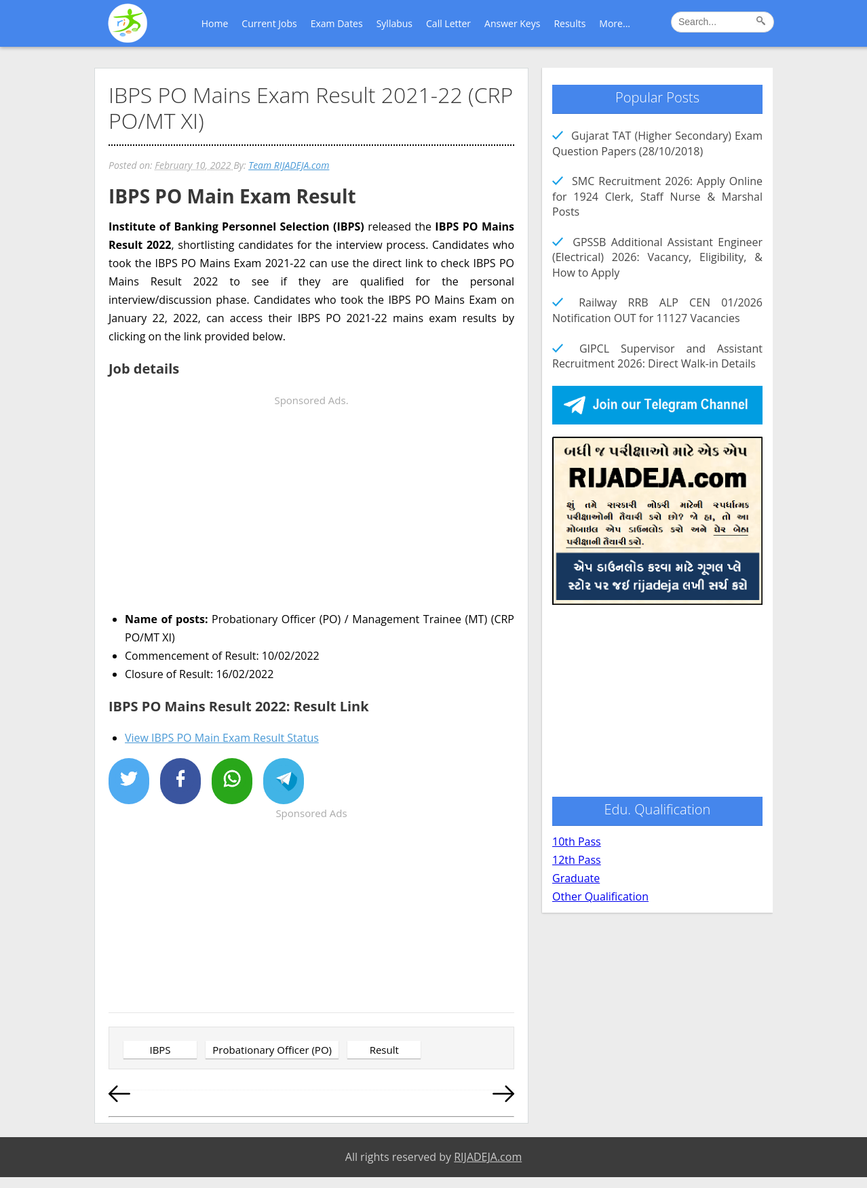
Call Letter (448, 23)
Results (569, 23)
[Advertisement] (311, 504)
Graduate (576, 878)
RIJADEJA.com (488, 1156)
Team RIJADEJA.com (288, 165)
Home (215, 23)
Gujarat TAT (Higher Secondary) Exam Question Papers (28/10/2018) (657, 143)
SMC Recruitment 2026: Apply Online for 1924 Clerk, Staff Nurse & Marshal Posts (657, 196)
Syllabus (394, 23)
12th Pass (576, 859)
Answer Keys (512, 23)
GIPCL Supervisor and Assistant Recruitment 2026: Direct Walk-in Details (657, 356)
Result (384, 1049)
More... (614, 23)
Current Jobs (269, 23)
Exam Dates (337, 23)
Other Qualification (600, 896)
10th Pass (576, 841)
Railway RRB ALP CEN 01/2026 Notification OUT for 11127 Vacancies (657, 310)
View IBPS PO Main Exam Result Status (222, 737)
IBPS (159, 1049)
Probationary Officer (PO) (272, 1049)
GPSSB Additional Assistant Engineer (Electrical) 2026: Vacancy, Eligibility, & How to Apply (657, 257)
